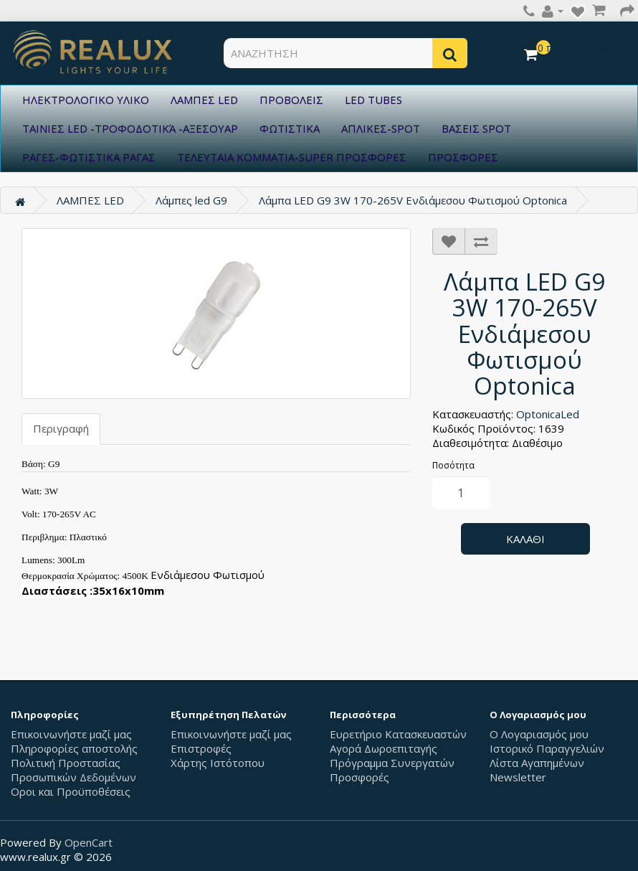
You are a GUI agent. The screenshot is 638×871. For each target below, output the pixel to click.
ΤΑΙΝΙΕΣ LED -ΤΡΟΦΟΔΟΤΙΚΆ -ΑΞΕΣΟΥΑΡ (130, 128)
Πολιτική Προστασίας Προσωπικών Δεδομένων (73, 769)
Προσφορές (359, 777)
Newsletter (518, 777)
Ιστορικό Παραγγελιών (547, 748)
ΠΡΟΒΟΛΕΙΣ (291, 100)
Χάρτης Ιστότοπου (218, 762)
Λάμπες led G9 (191, 200)
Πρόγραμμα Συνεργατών (392, 762)
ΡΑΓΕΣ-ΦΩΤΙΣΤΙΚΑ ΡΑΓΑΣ (89, 157)
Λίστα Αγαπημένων (537, 762)
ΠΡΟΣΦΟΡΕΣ (463, 157)
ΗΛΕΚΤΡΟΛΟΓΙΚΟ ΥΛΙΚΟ (85, 100)
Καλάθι (525, 539)
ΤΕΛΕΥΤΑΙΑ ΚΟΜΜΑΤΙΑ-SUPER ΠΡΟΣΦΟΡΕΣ (291, 157)
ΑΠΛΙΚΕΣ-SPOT (380, 128)
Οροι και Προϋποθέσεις (70, 791)
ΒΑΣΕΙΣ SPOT (476, 128)
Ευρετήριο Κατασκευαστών (398, 734)
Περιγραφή (61, 428)
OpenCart (89, 842)
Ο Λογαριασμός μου (539, 734)
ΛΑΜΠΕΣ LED (204, 100)
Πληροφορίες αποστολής (74, 748)
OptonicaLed (547, 414)
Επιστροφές (201, 748)
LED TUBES (373, 100)
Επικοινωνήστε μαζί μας (71, 734)
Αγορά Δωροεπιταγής (383, 748)
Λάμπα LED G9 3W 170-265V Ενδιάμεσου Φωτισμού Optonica (413, 200)
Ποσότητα (453, 465)
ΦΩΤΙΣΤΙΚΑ (290, 128)
